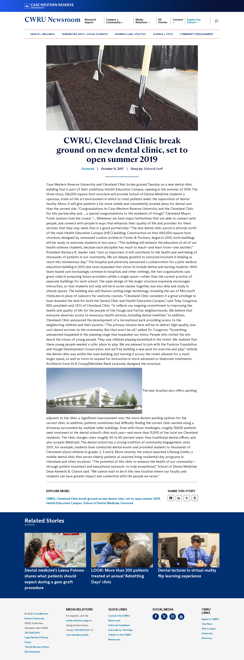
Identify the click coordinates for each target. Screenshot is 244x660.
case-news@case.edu (77, 634)
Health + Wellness (42, 34)
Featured (127, 503)
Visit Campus (209, 628)
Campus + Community (114, 21)
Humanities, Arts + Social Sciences (85, 34)
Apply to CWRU (210, 619)
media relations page (77, 620)
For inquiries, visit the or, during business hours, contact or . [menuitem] (79, 625)
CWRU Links (206, 611)
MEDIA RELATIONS (79, 609)
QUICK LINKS (117, 609)
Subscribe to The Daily (120, 630)
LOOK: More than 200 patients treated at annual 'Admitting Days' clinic (119, 576)
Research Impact (90, 21)
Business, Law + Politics (130, 34)
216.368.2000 (32, 632)
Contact (178, 20)
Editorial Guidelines (119, 625)
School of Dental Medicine (101, 503)
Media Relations (143, 21)
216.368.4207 (82, 630)
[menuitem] (42, 34)
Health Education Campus (64, 503)
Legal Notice (32, 637)
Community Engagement (197, 34)
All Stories (162, 21)
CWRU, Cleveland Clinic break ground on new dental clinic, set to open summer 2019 (103, 499)
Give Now (207, 623)
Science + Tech (163, 34)
